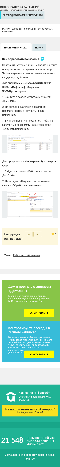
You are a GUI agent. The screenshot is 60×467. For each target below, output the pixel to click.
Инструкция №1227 (16, 47)
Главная (6, 29)
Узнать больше (39, 313)
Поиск (39, 47)
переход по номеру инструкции (23, 15)
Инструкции (30, 29)
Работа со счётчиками (26, 255)
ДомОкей (16, 29)
